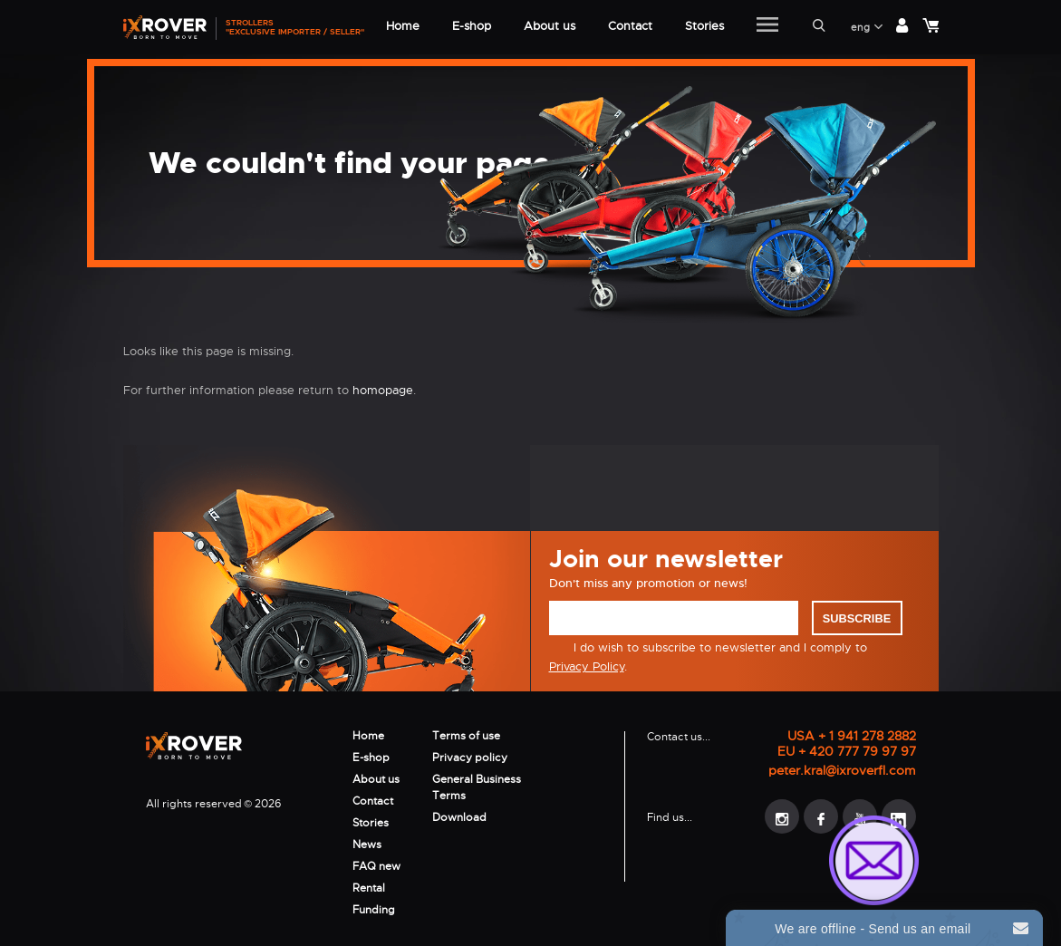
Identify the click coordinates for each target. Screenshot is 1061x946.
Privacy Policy (586, 667)
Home (368, 735)
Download (459, 817)
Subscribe (857, 618)
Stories (370, 822)
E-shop (371, 757)
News (366, 844)
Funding (373, 909)
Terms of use (466, 735)
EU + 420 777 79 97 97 (846, 752)
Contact (372, 801)
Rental (368, 888)
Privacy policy (469, 757)
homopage (382, 390)
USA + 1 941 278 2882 (851, 736)
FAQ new (376, 866)
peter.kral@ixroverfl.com (842, 770)
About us (376, 779)
